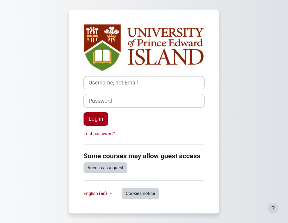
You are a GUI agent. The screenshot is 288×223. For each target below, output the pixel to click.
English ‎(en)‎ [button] (96, 193)
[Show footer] (273, 208)
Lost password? (99, 133)
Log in (96, 119)
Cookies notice (140, 193)
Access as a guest (105, 167)
